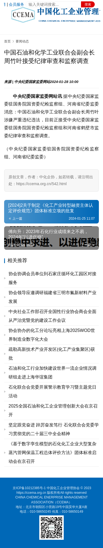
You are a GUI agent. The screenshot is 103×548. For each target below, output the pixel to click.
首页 (7, 41)
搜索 (88, 4)
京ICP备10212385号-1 (29, 488)
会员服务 (16, 4)
